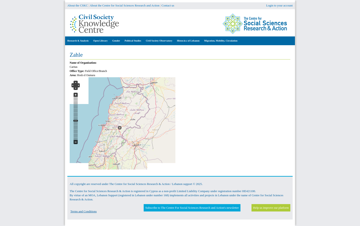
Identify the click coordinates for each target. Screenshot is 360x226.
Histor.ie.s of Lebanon (188, 40)
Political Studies (133, 40)
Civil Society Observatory (159, 40)
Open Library (100, 40)
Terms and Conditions (83, 211)
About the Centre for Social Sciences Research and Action (124, 5)
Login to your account (279, 5)
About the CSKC (77, 5)
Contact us (168, 5)
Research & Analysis (78, 40)
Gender (116, 40)
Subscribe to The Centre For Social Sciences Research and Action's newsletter (192, 207)
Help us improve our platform (271, 207)
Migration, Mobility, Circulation (220, 40)
